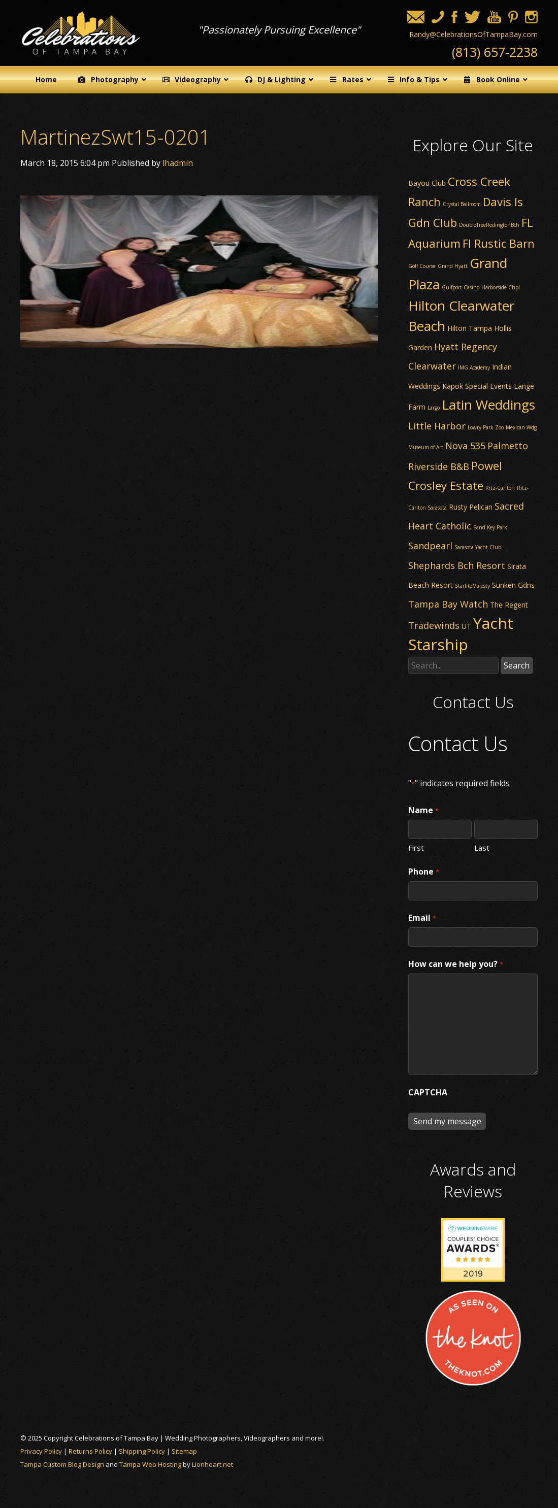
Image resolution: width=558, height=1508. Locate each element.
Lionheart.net (212, 1464)
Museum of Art (425, 447)
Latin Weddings (488, 404)
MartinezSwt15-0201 (115, 137)
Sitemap (184, 1451)
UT (466, 626)
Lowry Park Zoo (486, 427)
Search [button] (517, 665)
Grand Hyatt (453, 266)
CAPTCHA (427, 1092)
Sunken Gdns (513, 585)
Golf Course (422, 266)
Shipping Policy (142, 1451)
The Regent (509, 605)
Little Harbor (437, 426)
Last (481, 847)
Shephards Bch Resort (456, 565)
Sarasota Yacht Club (477, 547)
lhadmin (177, 163)
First (416, 847)
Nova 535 (465, 446)
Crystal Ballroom (462, 204)
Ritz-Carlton (500, 487)
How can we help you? (455, 964)
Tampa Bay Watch (448, 604)
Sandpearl (430, 546)
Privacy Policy (41, 1451)
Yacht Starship (460, 634)
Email (422, 918)
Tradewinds (433, 625)
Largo (434, 407)
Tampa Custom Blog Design (62, 1464)
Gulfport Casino (460, 287)
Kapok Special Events (477, 386)
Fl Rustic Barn (499, 243)
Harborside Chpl (500, 287)
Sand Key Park (490, 527)
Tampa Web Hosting (150, 1464)
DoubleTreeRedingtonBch (489, 224)
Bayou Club (427, 183)
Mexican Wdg (521, 427)
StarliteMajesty (472, 585)
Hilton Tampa (469, 328)
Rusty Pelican (471, 507)
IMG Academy (474, 367)
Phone (423, 872)
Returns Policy (90, 1451)
